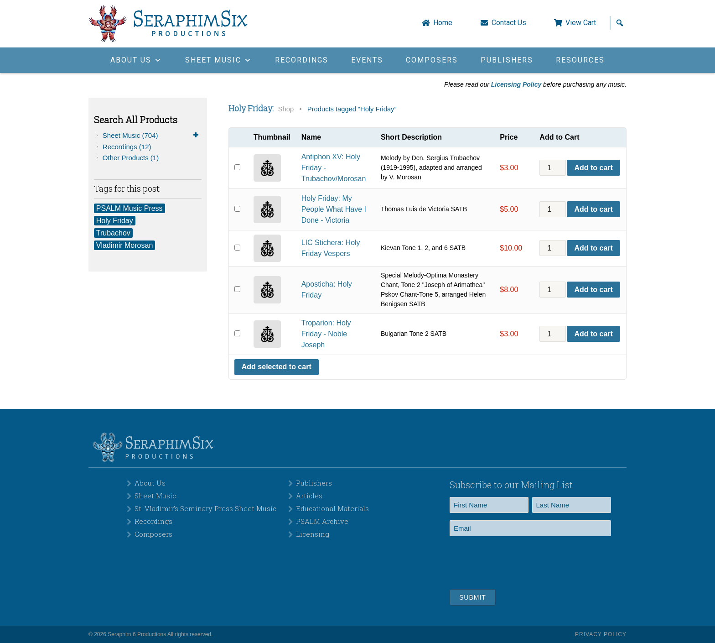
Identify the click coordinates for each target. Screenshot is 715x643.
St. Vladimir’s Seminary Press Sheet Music (205, 508)
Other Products (131, 158)
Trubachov (113, 233)
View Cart (580, 23)
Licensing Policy (516, 84)
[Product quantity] (552, 168)
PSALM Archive (322, 521)
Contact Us (509, 23)
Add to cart (593, 168)
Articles (309, 495)
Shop (286, 109)
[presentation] (519, 561)
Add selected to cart (276, 367)
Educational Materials (332, 508)
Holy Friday (114, 221)
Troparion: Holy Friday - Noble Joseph (326, 334)
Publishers (507, 60)
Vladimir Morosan (124, 245)
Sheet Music (152, 135)
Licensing (312, 533)
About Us (150, 482)
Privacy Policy (601, 634)
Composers (432, 60)
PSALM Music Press (129, 208)
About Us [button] (136, 60)
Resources (580, 60)
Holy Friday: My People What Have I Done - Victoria (333, 209)
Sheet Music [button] (218, 60)
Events (367, 60)
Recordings (301, 60)
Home (442, 23)
